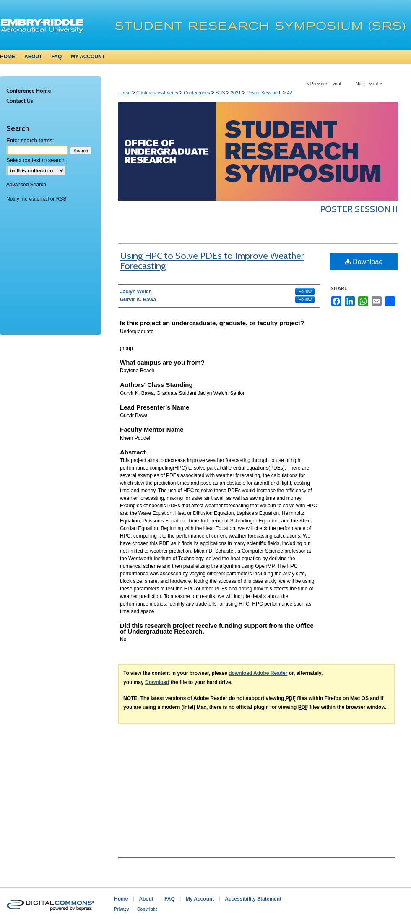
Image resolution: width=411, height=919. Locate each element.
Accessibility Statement (253, 899)
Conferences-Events (157, 92)
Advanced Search (26, 185)
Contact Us (19, 100)
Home (124, 92)
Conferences (197, 92)
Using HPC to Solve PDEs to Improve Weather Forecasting (212, 261)
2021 (236, 92)
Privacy (121, 909)
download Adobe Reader (258, 673)
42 (289, 92)
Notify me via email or (36, 199)
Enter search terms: (30, 140)
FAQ (169, 899)
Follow (305, 291)
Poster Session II (265, 92)
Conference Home (28, 90)
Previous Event (325, 83)
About (146, 899)
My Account (200, 899)
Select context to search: (36, 160)
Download (364, 261)
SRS (221, 92)
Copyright (147, 909)
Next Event (367, 83)
